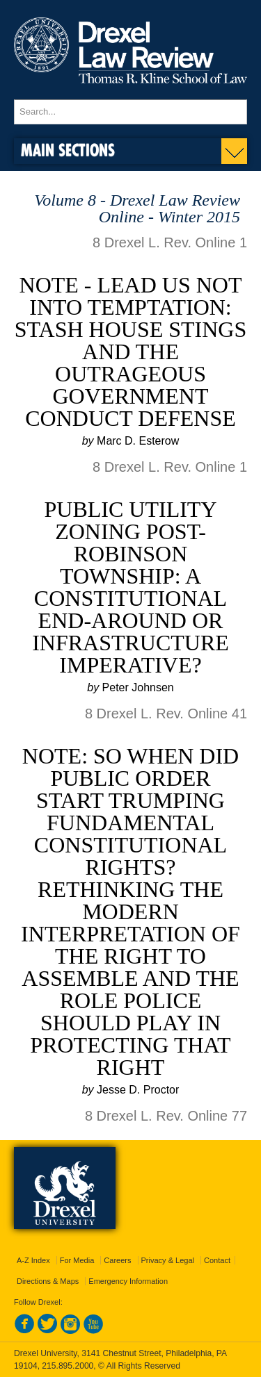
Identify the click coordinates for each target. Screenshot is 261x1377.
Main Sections (68, 150)
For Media (77, 1260)
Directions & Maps (48, 1281)
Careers (117, 1260)
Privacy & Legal (167, 1260)
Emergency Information (128, 1281)
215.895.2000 (67, 1366)
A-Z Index (33, 1260)
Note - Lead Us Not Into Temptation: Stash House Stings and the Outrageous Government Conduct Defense (130, 351)
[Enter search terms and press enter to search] (130, 111)
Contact (217, 1260)
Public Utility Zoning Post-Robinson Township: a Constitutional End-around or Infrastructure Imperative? (130, 587)
